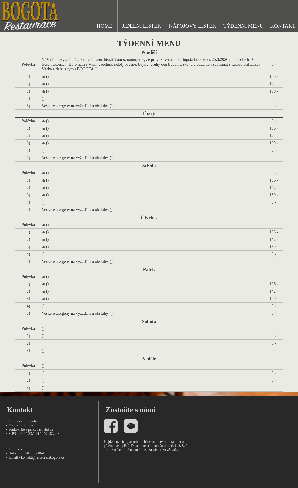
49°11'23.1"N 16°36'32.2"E (39, 433)
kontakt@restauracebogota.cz (42, 457)
